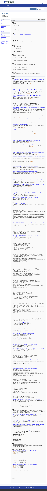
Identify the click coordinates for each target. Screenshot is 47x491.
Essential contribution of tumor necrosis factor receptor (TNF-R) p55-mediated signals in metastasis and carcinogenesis (28, 420)
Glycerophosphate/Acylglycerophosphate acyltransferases (20, 124)
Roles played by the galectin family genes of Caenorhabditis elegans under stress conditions (25, 368)
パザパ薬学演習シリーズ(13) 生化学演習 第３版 (19, 203)
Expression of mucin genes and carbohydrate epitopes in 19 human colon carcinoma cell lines (25, 197)
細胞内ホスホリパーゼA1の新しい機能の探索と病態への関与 (21, 459)
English (42, 3)
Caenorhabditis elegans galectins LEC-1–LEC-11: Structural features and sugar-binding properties (26, 166)
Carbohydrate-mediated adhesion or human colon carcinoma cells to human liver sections (24, 430)
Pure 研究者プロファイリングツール (29, 487)
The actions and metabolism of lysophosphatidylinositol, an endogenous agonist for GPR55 (25, 144)
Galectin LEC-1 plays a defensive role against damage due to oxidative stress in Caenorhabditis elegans (26, 140)
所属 (13, 22)
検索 (33, 9)
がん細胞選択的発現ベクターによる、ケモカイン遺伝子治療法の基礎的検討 (24, 469)
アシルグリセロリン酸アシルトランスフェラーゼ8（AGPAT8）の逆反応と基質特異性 (25, 344)
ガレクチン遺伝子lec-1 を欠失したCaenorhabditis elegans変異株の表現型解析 (24, 333)
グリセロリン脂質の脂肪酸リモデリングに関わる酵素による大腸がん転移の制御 (24, 450)
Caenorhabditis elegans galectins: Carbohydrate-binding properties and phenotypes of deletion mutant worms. (27, 399)
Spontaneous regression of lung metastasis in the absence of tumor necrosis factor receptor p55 (25, 171)
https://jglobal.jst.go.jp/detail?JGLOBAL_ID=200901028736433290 (22, 34)
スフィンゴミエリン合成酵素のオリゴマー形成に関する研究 (21, 322)
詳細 (40, 9)
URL (13, 33)
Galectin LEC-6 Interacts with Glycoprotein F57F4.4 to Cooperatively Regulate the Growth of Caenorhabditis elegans (28, 152)
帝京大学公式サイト (12, 487)
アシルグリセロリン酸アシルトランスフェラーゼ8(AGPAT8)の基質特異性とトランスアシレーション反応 (28, 414)
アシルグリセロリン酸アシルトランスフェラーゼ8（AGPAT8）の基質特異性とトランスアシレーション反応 (28, 348)
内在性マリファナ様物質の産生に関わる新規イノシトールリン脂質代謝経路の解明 (25, 464)
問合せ (19, 487)
